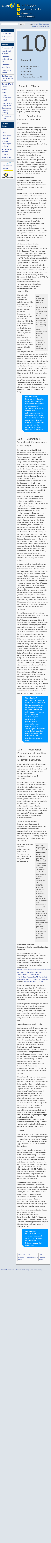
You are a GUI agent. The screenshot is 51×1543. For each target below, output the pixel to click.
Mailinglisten (6, 157)
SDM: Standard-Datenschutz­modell (6, 96)
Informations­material (6, 137)
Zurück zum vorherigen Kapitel (21, 1257)
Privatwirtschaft (7, 48)
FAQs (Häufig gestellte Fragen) (7, 152)
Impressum (45, 24)
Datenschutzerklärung (41, 26)
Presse (4, 129)
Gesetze (5, 132)
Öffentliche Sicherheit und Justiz (7, 59)
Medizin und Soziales (6, 52)
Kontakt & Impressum (7, 1270)
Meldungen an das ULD (7, 38)
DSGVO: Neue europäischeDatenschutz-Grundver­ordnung (7, 108)
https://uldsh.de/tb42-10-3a (33, 982)
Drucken (34, 24)
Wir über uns (6, 34)
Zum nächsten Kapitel (42, 1257)
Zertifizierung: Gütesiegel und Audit (7, 78)
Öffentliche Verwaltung (6, 66)
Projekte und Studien (6, 117)
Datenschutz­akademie (7, 166)
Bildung (4, 90)
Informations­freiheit (6, 71)
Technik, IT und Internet (7, 85)
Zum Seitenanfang (36, 1270)
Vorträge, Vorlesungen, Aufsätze (6, 144)
